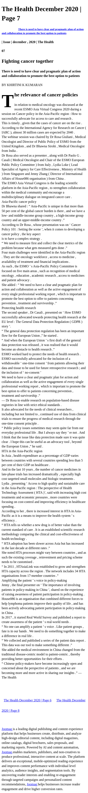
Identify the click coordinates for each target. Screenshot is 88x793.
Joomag (7, 729)
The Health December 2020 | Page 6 (28, 700)
